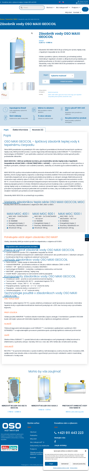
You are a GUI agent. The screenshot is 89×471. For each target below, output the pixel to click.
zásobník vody (67, 97)
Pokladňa (33, 435)
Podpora (76, 7)
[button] (85, 451)
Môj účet (68, 12)
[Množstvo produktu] (45, 82)
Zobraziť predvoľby (79, 464)
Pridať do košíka (67, 82)
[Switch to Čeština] (63, 2)
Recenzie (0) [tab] (37, 130)
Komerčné (9, 19)
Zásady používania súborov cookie (61, 468)
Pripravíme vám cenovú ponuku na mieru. (24, 247)
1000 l (49, 95)
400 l (53, 95)
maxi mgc (70, 95)
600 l (56, 95)
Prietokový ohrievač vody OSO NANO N (74, 407)
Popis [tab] (6, 130)
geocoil (61, 95)
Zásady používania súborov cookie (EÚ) (38, 453)
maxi (65, 95)
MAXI (15, 19)
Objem (45, 75)
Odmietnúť (64, 464)
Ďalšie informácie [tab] (20, 130)
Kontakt (77, 12)
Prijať (51, 464)
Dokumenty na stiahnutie (39, 446)
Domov (2, 19)
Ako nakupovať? (63, 7)
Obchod (50, 7)
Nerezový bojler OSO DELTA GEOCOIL (14, 407)
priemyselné (58, 97)
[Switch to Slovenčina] (59, 2)
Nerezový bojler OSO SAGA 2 (44, 406)
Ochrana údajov (73, 468)
